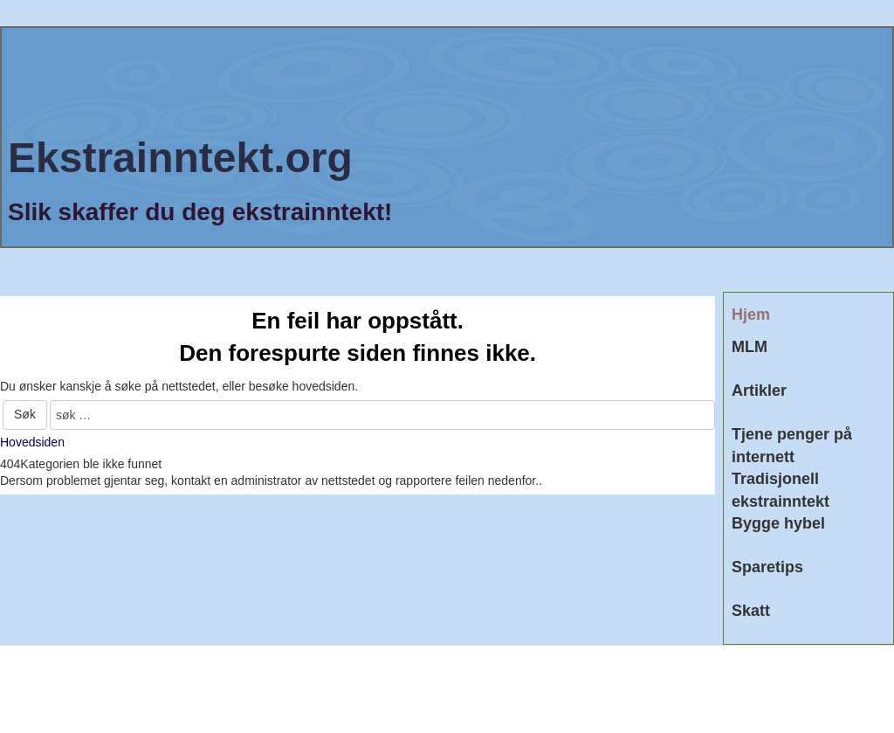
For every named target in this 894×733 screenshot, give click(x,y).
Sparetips (767, 567)
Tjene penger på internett (792, 445)
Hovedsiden (32, 442)
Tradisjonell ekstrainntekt (780, 490)
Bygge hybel (778, 523)
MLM (749, 347)
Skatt (751, 610)
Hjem (751, 314)
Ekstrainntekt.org (180, 158)
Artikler (759, 390)
